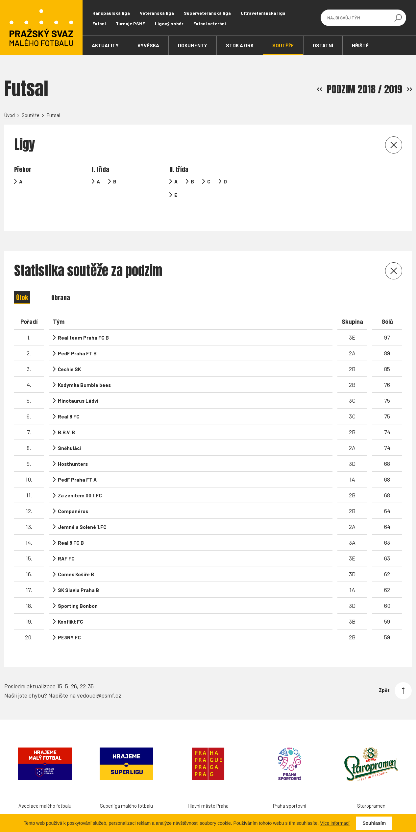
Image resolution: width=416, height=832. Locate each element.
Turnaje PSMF (130, 23)
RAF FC (66, 546)
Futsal (99, 23)
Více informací (334, 823)
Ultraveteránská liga (263, 13)
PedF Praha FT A (77, 467)
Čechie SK (69, 357)
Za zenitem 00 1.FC (80, 483)
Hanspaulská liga (111, 13)
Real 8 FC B (71, 531)
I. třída (100, 169)
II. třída (178, 169)
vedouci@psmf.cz (99, 681)
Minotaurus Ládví (78, 389)
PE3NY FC (69, 625)
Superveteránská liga (207, 13)
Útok (22, 285)
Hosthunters (73, 452)
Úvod (9, 115)
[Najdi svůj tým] (358, 18)
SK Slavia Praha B (78, 578)
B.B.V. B (66, 420)
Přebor (22, 169)
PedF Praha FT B (77, 341)
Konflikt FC (70, 609)
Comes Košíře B (76, 562)
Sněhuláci (69, 436)
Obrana (60, 285)
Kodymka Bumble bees (84, 373)
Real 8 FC (69, 404)
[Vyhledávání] (398, 18)
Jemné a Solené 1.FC (82, 515)
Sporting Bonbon (78, 594)
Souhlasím (374, 823)
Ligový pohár (169, 23)
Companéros (73, 499)
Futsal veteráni (209, 23)
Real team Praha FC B (83, 325)
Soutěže (30, 115)
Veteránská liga (157, 13)
